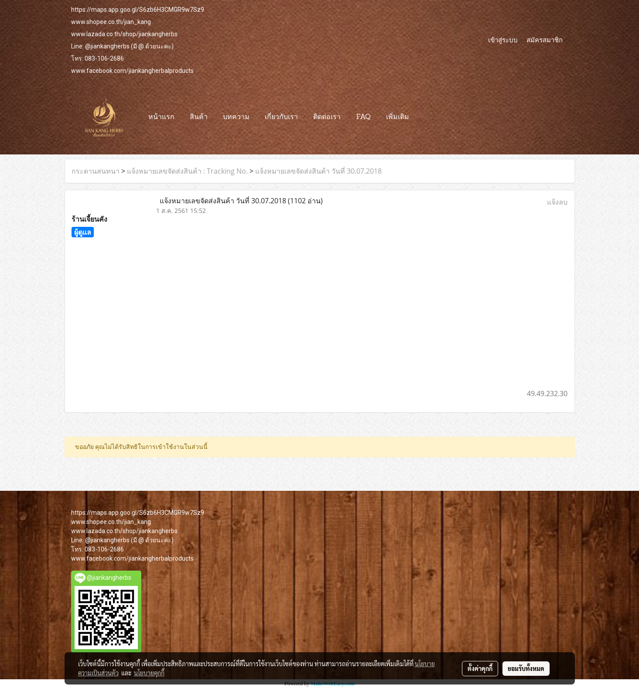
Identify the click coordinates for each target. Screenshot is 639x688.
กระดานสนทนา (96, 171)
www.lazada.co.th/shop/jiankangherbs (124, 34)
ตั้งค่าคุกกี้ (480, 668)
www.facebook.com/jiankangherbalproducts (132, 70)
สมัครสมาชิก (544, 39)
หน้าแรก (161, 117)
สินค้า (199, 117)
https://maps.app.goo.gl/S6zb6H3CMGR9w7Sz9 (137, 9)
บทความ (236, 117)
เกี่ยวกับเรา (281, 117)
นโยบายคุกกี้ (149, 673)
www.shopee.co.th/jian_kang (111, 21)
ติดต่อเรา (327, 117)
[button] (424, 117)
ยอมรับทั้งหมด (526, 668)
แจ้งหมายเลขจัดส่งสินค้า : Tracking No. (187, 171)
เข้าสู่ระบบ (503, 39)
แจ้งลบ (557, 202)
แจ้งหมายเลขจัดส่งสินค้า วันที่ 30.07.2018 (318, 171)
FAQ (363, 117)
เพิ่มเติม (397, 117)
